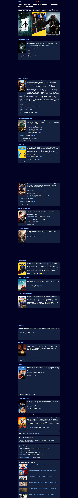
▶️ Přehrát (47, 45)
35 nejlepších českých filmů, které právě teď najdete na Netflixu (40, 476)
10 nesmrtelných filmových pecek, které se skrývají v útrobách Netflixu (41, 488)
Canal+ (28, 129)
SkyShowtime (29, 372)
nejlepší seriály (29, 457)
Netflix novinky (23, 450)
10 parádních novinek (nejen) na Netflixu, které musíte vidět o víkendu (41, 470)
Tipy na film (36, 433)
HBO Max (22, 135)
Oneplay (21, 103)
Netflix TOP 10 (23, 455)
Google (28, 48)
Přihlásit (20, 1)
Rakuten (21, 55)
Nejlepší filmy (22, 457)
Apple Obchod (30, 45)
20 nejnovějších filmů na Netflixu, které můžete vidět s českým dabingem (42, 482)
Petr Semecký (29, 433)
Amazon (28, 156)
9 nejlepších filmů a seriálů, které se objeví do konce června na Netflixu (41, 494)
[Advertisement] (10, 16)
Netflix (28, 52)
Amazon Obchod (30, 192)
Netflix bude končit (23, 454)
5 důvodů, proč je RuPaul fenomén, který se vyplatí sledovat (39, 464)
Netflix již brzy (23, 452)
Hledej (58, 1)
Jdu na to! (31, 441)
